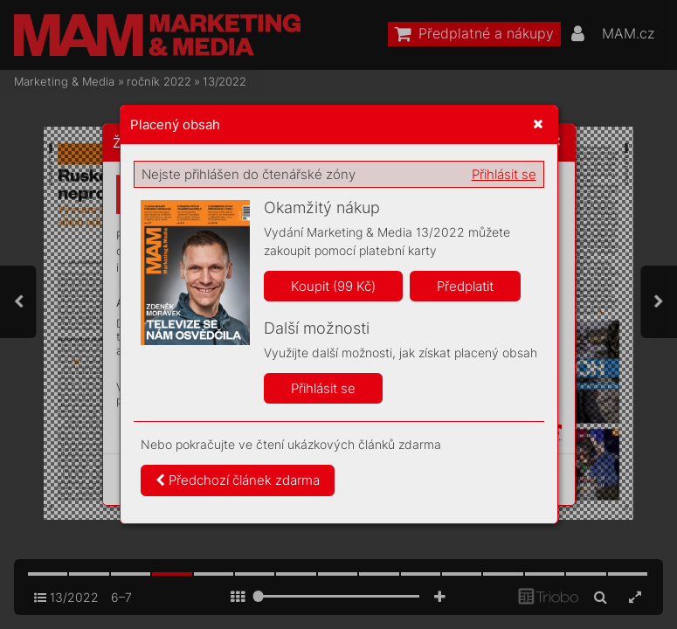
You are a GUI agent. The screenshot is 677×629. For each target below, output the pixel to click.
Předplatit (465, 286)
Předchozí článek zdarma (237, 480)
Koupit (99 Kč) (333, 286)
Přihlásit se (504, 174)
